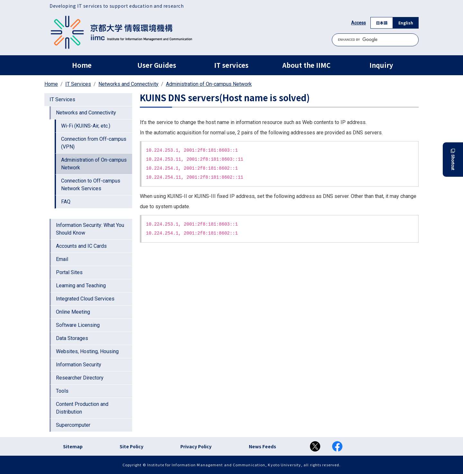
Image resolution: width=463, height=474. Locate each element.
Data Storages (72, 338)
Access (358, 22)
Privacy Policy (196, 446)
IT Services (78, 84)
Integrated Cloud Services (85, 299)
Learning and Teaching (81, 285)
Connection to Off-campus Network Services (90, 185)
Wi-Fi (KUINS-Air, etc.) (85, 126)
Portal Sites (69, 272)
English (405, 22)
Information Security (78, 365)
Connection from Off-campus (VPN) (93, 143)
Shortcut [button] (452, 159)
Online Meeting (73, 312)
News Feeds (262, 446)
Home (82, 65)
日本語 (381, 22)
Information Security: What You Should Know (90, 229)
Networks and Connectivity (128, 84)
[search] (375, 39)
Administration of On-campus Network (209, 84)
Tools (62, 391)
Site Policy (131, 446)
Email (62, 259)
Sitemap (73, 446)
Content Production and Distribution (82, 408)
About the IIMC (306, 65)
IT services (231, 65)
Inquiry (381, 65)
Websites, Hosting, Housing (87, 351)
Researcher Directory (80, 378)
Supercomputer (73, 425)
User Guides (156, 65)
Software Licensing (78, 325)
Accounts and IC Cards (81, 246)
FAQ (65, 202)
